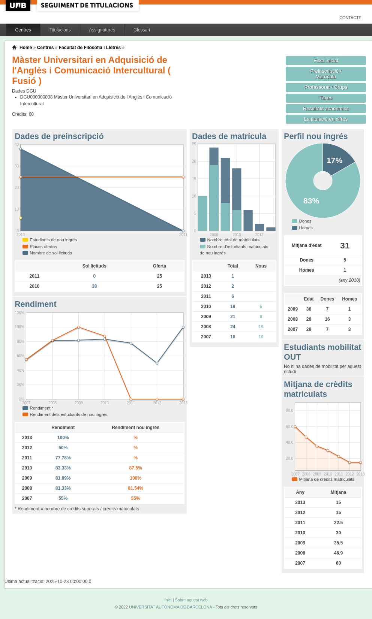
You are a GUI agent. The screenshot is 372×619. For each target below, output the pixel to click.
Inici (167, 600)
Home (26, 47)
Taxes (326, 97)
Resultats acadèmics (326, 108)
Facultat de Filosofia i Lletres (90, 47)
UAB (18, 5)
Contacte (350, 17)
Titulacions (60, 30)
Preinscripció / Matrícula (326, 73)
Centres (23, 30)
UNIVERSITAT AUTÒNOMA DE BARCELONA (170, 607)
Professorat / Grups (325, 87)
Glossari (142, 30)
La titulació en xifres (326, 119)
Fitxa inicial (326, 60)
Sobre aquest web (191, 600)
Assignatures (102, 30)
